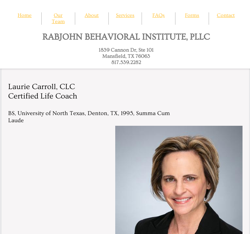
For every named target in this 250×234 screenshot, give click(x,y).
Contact (226, 15)
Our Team (58, 18)
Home (25, 15)
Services (125, 15)
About (92, 15)
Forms (192, 15)
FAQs (158, 15)
